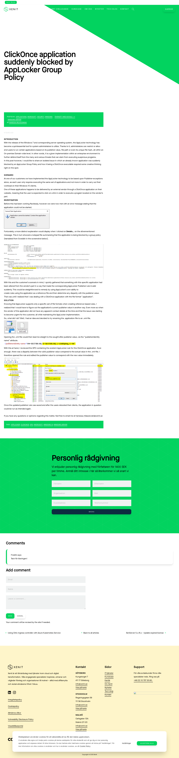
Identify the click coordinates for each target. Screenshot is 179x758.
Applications (21, 117)
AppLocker (81, 142)
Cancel (20, 616)
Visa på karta (81, 699)
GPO (31, 424)
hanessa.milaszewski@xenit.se (89, 416)
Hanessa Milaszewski (18, 122)
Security (40, 117)
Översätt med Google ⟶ (65, 117)
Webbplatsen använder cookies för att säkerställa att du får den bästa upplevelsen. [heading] (54, 737)
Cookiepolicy (13, 718)
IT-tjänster (109, 685)
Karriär (169, 9)
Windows (48, 117)
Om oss (88, 9)
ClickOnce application (85, 189)
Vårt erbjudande (60, 9)
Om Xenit (108, 696)
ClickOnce (25, 424)
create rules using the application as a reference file (26, 293)
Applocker (15, 424)
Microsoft (31, 117)
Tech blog (112, 9)
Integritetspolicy (15, 711)
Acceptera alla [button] (147, 743)
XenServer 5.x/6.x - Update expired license (145, 633)
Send (10, 616)
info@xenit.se (81, 695)
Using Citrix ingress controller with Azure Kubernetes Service (34, 633)
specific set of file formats (51, 304)
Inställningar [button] (126, 743)
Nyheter (99, 9)
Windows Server (14, 120)
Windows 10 (48, 424)
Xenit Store (10, 2)
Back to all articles (91, 633)
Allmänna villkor (15, 724)
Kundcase (77, 9)
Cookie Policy (85, 746)
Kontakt (124, 9)
